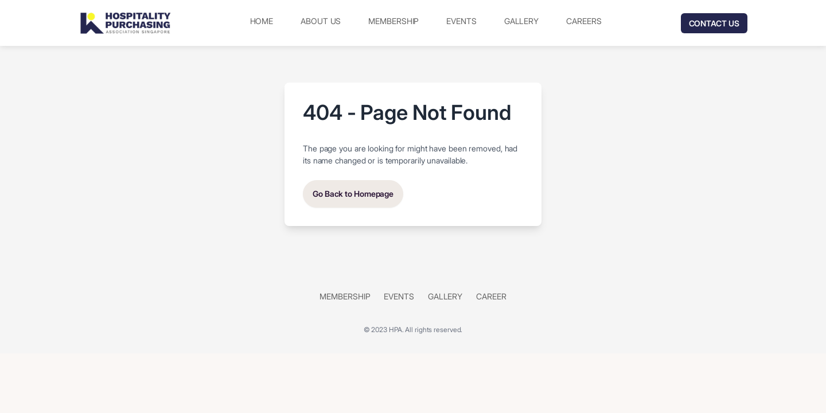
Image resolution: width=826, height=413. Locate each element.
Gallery (521, 21)
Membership (393, 21)
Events (461, 21)
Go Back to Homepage (353, 193)
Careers (583, 21)
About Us (321, 21)
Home (262, 21)
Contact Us (714, 23)
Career (491, 296)
